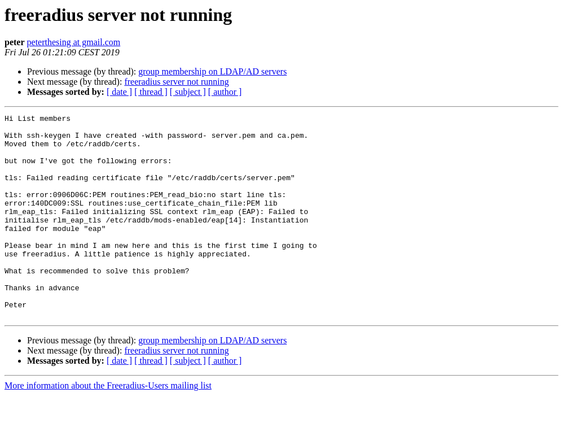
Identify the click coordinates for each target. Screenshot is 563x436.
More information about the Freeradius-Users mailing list (108, 426)
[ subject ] (188, 92)
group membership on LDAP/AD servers (212, 71)
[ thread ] (151, 92)
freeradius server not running (176, 81)
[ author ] (225, 92)
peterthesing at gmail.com (74, 42)
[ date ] (119, 92)
